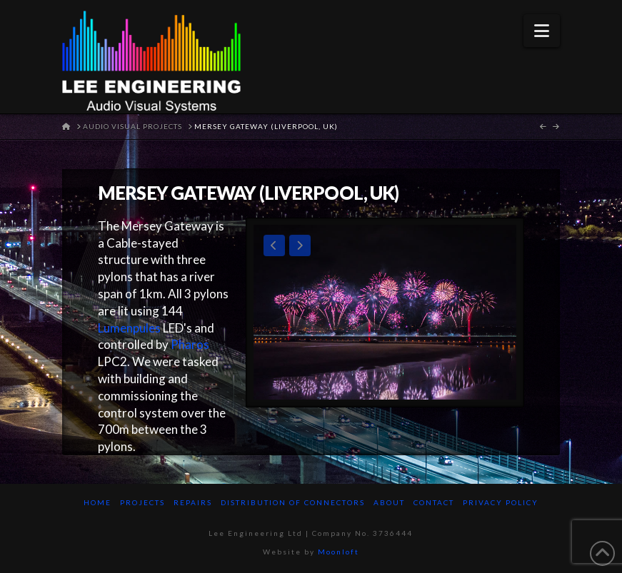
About (389, 502)
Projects (142, 502)
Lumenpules (129, 327)
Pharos (190, 344)
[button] (541, 30)
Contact (433, 502)
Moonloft (338, 551)
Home (97, 502)
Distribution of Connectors (293, 502)
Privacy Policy (500, 502)
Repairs (193, 502)
